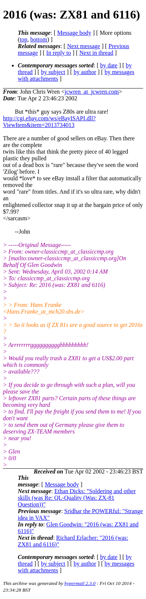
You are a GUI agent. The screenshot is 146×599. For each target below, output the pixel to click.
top (23, 39)
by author (85, 72)
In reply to (58, 53)
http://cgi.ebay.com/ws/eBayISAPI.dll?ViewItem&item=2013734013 (49, 121)
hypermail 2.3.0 (80, 583)
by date (108, 65)
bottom (38, 39)
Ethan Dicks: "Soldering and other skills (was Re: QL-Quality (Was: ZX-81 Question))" (77, 498)
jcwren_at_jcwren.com (91, 91)
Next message (83, 46)
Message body (74, 33)
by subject (53, 72)
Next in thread (96, 53)
